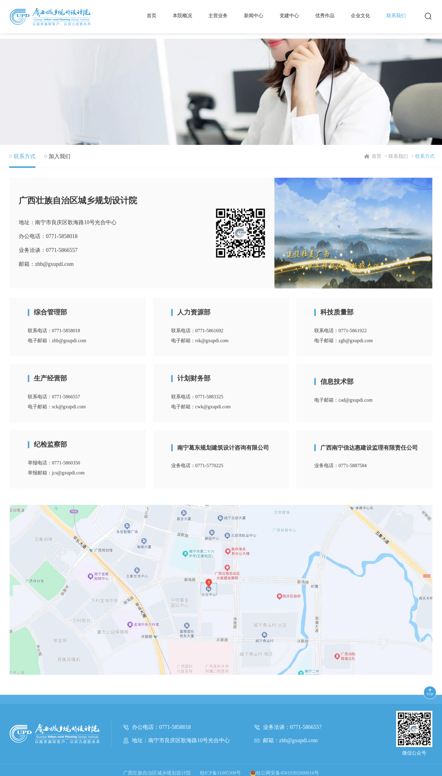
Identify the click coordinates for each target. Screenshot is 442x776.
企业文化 (360, 15)
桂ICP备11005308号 (220, 772)
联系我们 (396, 15)
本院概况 (182, 15)
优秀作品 (325, 15)
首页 (151, 15)
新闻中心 (253, 15)
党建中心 (289, 15)
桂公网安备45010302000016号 (284, 772)
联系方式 (428, 156)
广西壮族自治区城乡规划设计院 (157, 772)
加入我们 (58, 156)
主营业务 (218, 15)
